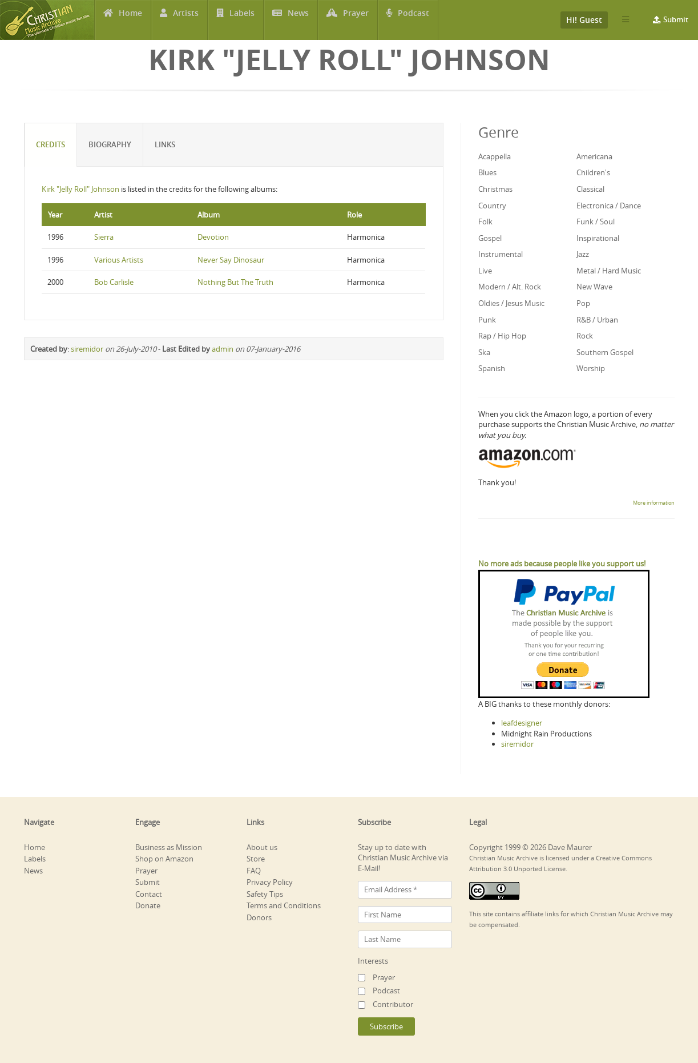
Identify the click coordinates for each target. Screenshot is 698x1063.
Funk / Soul (595, 221)
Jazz (582, 254)
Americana (594, 156)
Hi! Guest (584, 19)
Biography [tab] (110, 144)
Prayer (357, 20)
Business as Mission (168, 847)
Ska (484, 352)
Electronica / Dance (608, 205)
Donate (147, 905)
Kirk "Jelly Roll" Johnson (80, 189)
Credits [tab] (51, 144)
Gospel (490, 238)
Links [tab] (165, 144)
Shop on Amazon (164, 858)
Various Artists (118, 260)
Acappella (494, 156)
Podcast (414, 20)
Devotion (213, 237)
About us (262, 847)
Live (485, 270)
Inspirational (597, 238)
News (298, 20)
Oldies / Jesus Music (511, 303)
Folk (485, 221)
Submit (675, 19)
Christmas (495, 189)
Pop (583, 303)
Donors (259, 917)
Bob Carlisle (114, 282)
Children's (593, 172)
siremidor (87, 349)
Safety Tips (265, 894)
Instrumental (500, 254)
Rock (584, 336)
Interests (373, 961)
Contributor (393, 1004)
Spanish (491, 368)
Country (492, 205)
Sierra (104, 237)
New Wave (594, 286)
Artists (185, 20)
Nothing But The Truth (235, 282)
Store (256, 858)
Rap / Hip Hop (502, 336)
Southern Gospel (605, 352)
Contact (148, 894)
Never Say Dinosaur (230, 260)
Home (130, 20)
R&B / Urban (597, 320)
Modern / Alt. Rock (509, 286)
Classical (590, 189)
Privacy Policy (270, 882)
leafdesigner (521, 723)
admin (222, 349)
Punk (487, 320)
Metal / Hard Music (608, 270)
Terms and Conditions (284, 905)
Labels (242, 20)
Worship (590, 368)
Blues (487, 172)
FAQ (254, 870)
